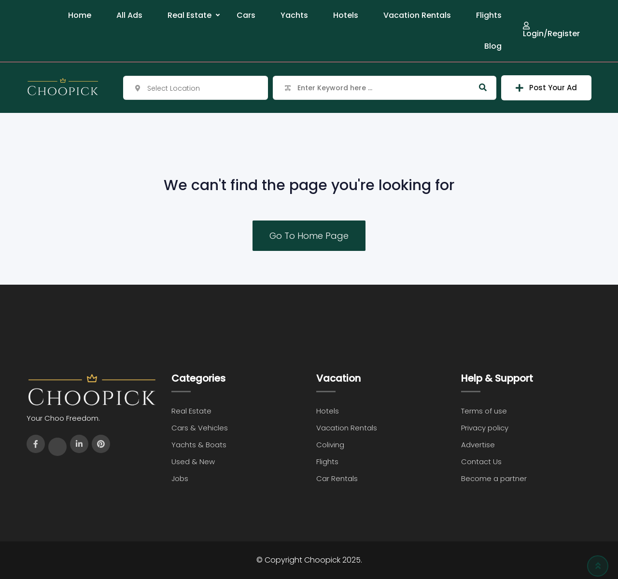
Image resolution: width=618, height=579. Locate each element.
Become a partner (494, 478)
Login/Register (551, 30)
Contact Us (481, 461)
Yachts (294, 15)
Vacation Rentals (417, 15)
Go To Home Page (309, 236)
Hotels (345, 15)
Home (79, 15)
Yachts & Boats (198, 445)
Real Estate (189, 15)
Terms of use (484, 411)
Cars (246, 15)
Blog (493, 46)
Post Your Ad (546, 88)
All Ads (129, 15)
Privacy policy (484, 428)
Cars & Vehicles (199, 428)
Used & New (193, 461)
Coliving (330, 445)
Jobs (179, 478)
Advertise (478, 445)
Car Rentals (337, 478)
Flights (489, 15)
